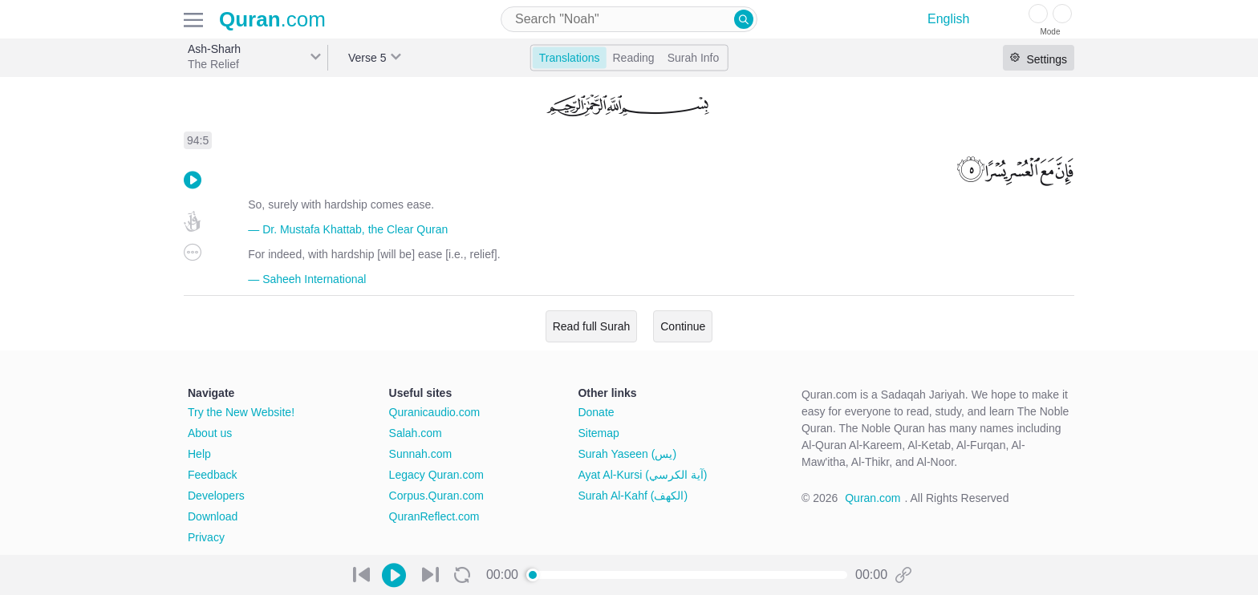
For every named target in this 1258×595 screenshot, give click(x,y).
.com (272, 19)
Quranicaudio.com (435, 412)
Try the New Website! (241, 412)
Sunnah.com (420, 453)
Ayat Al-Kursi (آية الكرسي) (642, 474)
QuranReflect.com (434, 516)
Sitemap (598, 433)
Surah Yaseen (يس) (627, 453)
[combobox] (629, 19)
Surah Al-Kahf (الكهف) (633, 495)
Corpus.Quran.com (436, 495)
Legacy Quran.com (436, 474)
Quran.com (872, 498)
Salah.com (415, 433)
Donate (596, 412)
